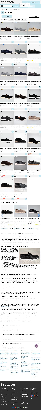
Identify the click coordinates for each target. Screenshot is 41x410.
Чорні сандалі (2, 370)
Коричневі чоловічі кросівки (13, 371)
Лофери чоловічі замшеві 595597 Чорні (34, 58)
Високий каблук (24, 362)
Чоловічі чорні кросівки (35, 353)
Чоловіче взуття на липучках (34, 355)
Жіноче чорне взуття (24, 350)
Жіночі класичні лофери (14, 364)
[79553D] (29, 22)
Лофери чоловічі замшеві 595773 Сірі (20, 36)
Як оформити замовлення (3, 397)
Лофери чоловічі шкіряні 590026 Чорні (34, 170)
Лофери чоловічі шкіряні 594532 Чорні (7, 125)
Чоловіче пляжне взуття (25, 363)
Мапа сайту (13, 394)
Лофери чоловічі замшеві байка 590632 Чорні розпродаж (7, 193)
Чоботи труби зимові (3, 358)
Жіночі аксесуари (13, 350)
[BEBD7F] (2, 22)
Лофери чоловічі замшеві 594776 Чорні (7, 103)
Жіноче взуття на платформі (13, 374)
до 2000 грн (24, 19)
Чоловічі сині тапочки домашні (35, 361)
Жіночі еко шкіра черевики (34, 368)
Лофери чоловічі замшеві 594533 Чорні (34, 103)
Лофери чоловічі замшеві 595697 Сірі (20, 58)
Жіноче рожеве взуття (4, 364)
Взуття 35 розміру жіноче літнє (35, 358)
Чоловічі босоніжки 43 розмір (25, 370)
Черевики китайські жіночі (15, 360)
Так (21, 5)
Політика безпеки (14, 397)
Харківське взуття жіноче (4, 369)
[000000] (1, 22)
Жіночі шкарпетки (13, 357)
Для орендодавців (14, 402)
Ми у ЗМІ (2, 392)
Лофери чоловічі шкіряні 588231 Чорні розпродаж (20, 193)
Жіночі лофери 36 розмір (35, 363)
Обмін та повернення (5, 394)
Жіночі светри (2, 361)
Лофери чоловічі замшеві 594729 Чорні (20, 103)
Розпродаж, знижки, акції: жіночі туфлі (25, 372)
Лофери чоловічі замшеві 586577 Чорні (7, 148)
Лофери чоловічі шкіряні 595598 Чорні (34, 81)
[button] (39, 215)
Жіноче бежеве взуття (4, 352)
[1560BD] (14, 22)
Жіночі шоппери (3, 366)
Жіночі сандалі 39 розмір (25, 352)
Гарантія (2, 399)
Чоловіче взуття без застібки (3, 357)
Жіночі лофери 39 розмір (4, 353)
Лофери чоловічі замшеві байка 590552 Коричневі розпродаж (7, 170)
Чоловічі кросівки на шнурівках (24, 359)
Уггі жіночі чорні (34, 374)
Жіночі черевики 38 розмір (3, 363)
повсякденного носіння (5, 306)
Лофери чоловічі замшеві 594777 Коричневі (7, 36)
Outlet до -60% (13, 404)
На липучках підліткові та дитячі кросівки (14, 363)
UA (38, 2)
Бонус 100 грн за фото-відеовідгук (4, 404)
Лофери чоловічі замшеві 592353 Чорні (20, 125)
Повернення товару (14, 392)
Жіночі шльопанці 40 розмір (14, 355)
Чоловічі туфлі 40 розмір (25, 353)
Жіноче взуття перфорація (25, 367)
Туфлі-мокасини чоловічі (5, 280)
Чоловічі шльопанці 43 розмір (14, 367)
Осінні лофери (23, 361)
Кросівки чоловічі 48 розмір (14, 359)
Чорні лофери (12, 352)
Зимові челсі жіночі (13, 368)
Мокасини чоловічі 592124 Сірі (19, 170)
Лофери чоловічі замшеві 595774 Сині (7, 58)
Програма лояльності (5, 401)
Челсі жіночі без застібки (35, 370)
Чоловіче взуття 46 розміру (24, 366)
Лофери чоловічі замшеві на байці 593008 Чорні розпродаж (34, 148)
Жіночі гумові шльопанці (4, 367)
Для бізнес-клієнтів (4, 390)
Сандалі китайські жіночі (4, 350)
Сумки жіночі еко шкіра (35, 359)
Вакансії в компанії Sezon (14, 400)
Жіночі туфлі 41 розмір (14, 372)
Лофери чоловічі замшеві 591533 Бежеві (34, 125)
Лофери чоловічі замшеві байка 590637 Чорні (20, 148)
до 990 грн (11, 19)
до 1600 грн (17, 19)
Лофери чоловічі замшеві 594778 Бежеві (34, 36)
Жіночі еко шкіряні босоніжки (24, 357)
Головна (2, 9)
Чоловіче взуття (8, 9)
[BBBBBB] (17, 22)
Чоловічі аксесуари (13, 353)
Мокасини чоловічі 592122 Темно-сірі (34, 218)
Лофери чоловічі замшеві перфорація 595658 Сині (20, 81)
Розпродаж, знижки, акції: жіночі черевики (35, 352)
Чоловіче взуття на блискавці (34, 373)
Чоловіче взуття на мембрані (34, 376)
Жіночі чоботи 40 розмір (35, 369)
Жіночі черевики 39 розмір (34, 365)
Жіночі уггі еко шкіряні (4, 354)
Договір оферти (14, 395)
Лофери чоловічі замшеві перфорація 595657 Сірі (7, 81)
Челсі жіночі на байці (3, 359)
